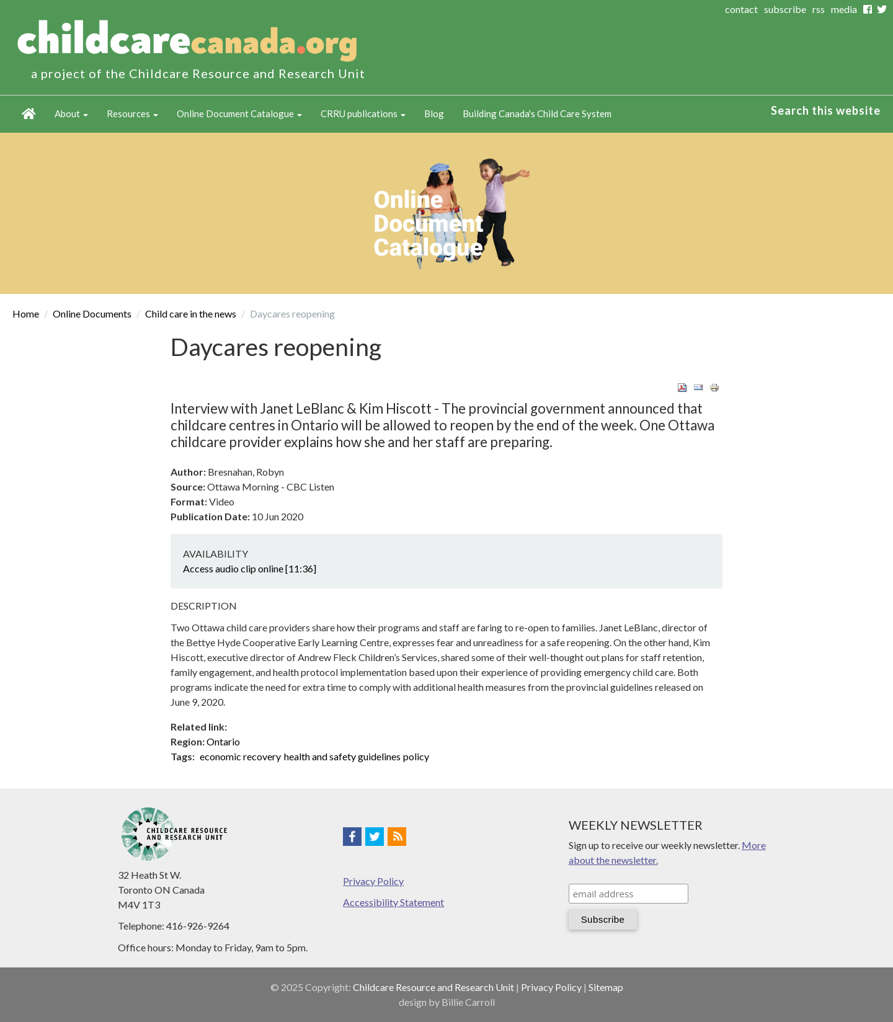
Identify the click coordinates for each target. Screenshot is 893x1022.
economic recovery (240, 756)
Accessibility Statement (393, 902)
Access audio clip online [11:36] (249, 568)
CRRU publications (363, 113)
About (71, 113)
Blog (434, 113)
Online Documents (92, 313)
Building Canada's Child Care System (537, 113)
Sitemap (606, 987)
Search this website (826, 110)
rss (818, 9)
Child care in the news (190, 313)
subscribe (785, 9)
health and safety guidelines (342, 756)
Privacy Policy (373, 881)
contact (741, 9)
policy (416, 756)
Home (28, 114)
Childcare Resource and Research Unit (433, 987)
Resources (132, 113)
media (844, 9)
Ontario (223, 741)
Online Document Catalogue (239, 113)
